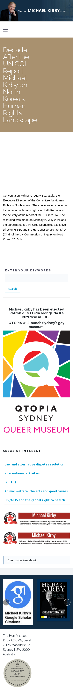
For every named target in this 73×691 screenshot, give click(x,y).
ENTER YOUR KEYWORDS (28, 270)
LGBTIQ (10, 482)
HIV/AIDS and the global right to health (34, 500)
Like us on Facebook (22, 560)
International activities (22, 473)
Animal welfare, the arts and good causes (36, 491)
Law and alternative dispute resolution (34, 464)
